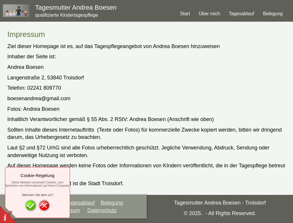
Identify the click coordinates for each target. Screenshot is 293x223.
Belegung (111, 203)
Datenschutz (102, 210)
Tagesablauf (80, 203)
